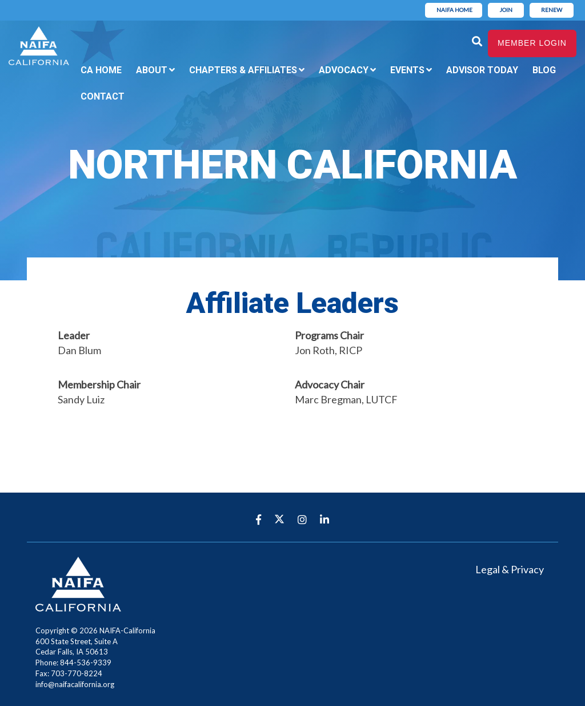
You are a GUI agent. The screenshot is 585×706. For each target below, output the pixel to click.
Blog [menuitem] (544, 70)
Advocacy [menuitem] (343, 70)
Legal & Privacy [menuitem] (509, 569)
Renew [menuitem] (551, 9)
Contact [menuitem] (103, 96)
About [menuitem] (151, 70)
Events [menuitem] (407, 70)
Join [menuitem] (505, 9)
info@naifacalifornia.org (74, 684)
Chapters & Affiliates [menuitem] (243, 70)
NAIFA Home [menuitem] (454, 9)
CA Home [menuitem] (101, 70)
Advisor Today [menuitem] (482, 70)
